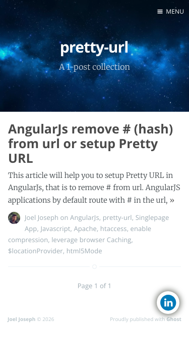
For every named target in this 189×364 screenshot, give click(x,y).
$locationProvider (35, 250)
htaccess (113, 228)
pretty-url (117, 217)
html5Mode (84, 250)
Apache (85, 228)
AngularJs (84, 217)
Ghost (173, 319)
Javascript (55, 228)
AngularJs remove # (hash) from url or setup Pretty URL (90, 143)
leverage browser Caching (91, 239)
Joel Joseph (41, 217)
